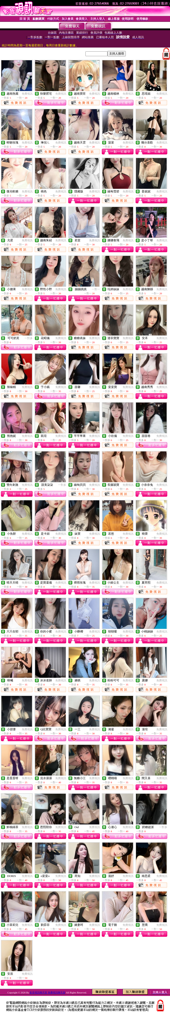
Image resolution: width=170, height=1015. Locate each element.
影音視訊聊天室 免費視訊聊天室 (47, 992)
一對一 (96, 289)
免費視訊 (27, 93)
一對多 (28, 338)
